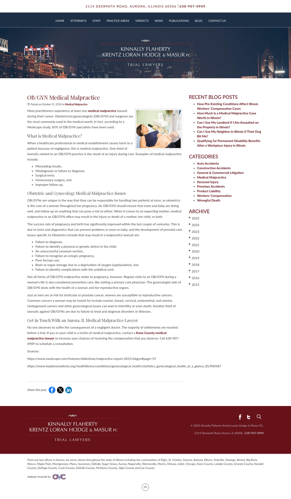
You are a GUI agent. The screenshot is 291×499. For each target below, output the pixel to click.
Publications (179, 20)
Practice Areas (118, 20)
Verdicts (142, 20)
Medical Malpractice (76, 104)
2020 (194, 251)
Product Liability (208, 191)
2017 (194, 271)
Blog (198, 20)
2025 (194, 218)
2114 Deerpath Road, (130, 6)
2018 (194, 264)
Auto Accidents (208, 163)
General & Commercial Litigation (220, 172)
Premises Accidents (211, 186)
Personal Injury (207, 182)
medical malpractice (102, 111)
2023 (194, 231)
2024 (194, 225)
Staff (96, 20)
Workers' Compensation (214, 195)
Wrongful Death (208, 200)
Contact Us (217, 20)
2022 (194, 238)
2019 (194, 258)
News (159, 20)
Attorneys (78, 20)
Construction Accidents (214, 168)
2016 (194, 278)
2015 (194, 284)
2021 (194, 245)
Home (60, 20)
